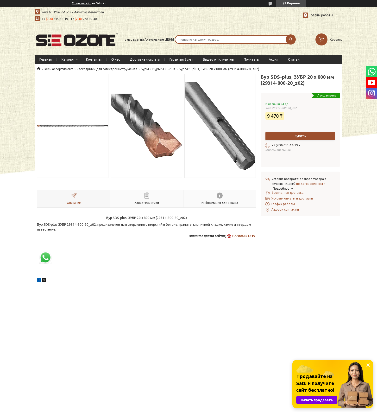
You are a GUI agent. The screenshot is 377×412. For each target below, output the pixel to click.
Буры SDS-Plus (163, 69)
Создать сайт (81, 3)
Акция (273, 59)
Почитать (251, 59)
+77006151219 (243, 236)
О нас (115, 59)
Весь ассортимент (58, 69)
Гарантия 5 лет (181, 59)
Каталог (68, 59)
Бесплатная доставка (287, 192)
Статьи (294, 59)
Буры (145, 69)
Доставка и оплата (145, 59)
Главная (45, 59)
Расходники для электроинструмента (107, 69)
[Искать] (291, 39)
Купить (300, 136)
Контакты (93, 59)
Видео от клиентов (218, 59)
